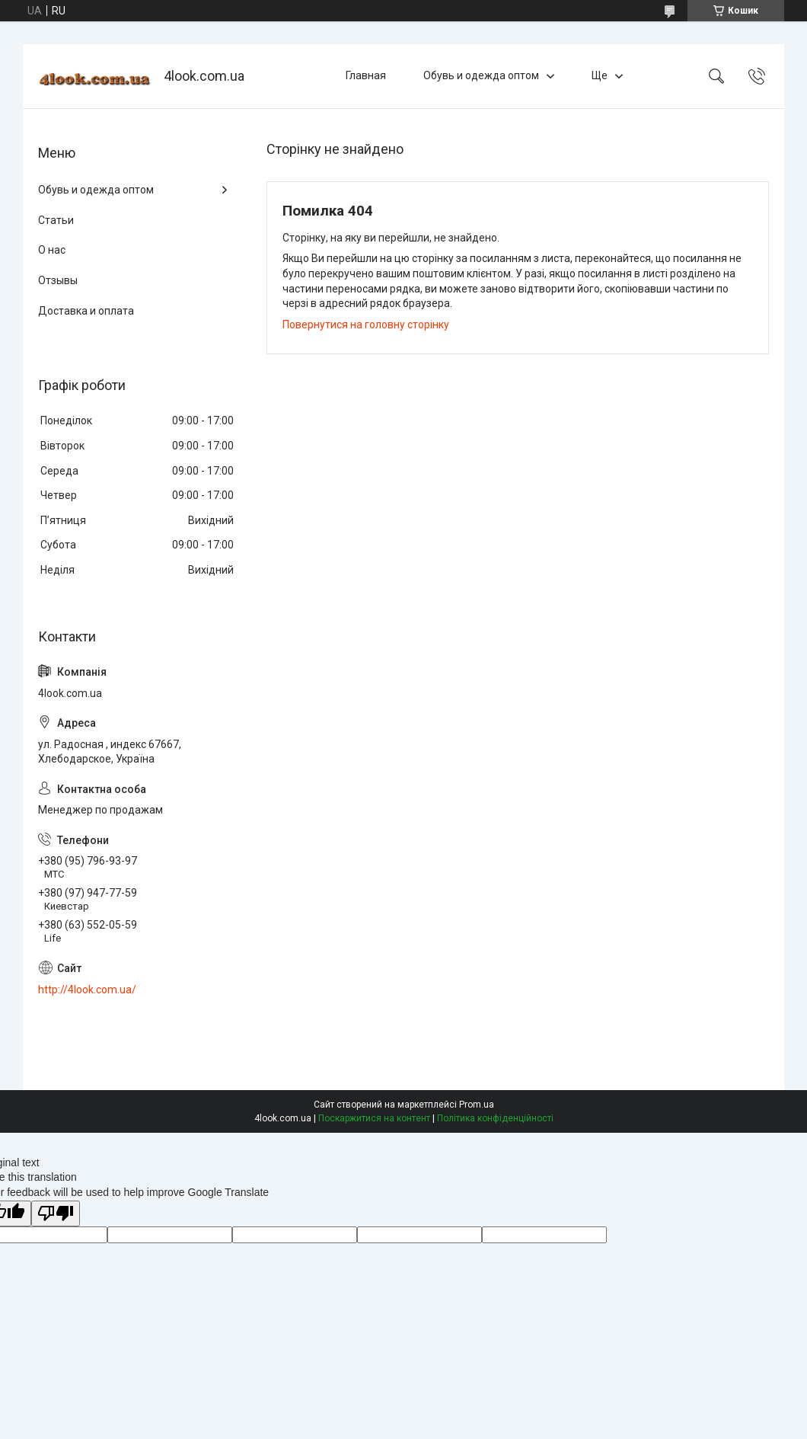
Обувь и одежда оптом (481, 75)
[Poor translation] (55, 1214)
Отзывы (58, 280)
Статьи (56, 220)
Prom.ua (476, 1104)
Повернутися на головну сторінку (365, 324)
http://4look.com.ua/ (87, 989)
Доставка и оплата (86, 311)
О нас (51, 250)
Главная (366, 75)
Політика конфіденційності (495, 1118)
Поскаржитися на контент (374, 1118)
